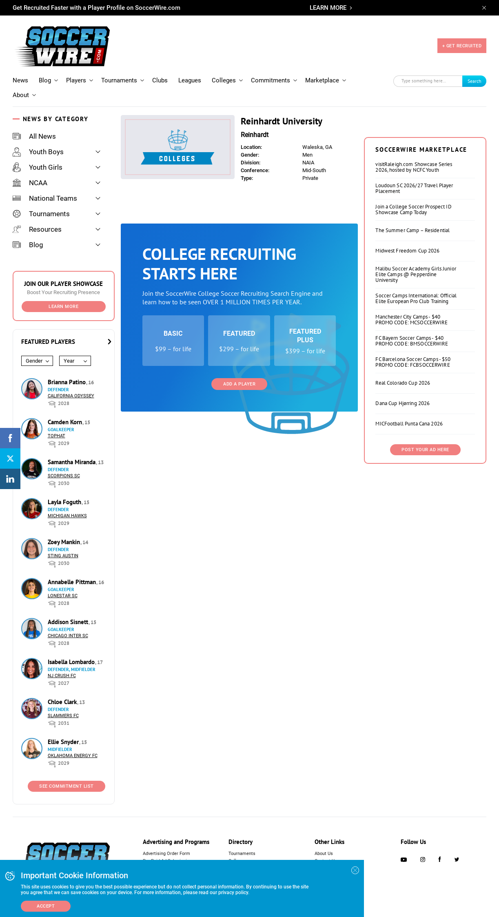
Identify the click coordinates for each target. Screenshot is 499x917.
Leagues (189, 80)
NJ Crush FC (62, 675)
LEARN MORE (328, 7)
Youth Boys (38, 152)
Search (474, 81)
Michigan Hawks (67, 515)
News (20, 80)
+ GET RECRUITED (462, 46)
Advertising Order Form (166, 853)
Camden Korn (66, 422)
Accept (46, 906)
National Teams (45, 198)
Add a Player (239, 384)
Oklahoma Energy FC (73, 755)
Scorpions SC (64, 475)
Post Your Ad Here (425, 449)
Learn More (63, 306)
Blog (45, 80)
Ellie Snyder (64, 742)
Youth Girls (37, 167)
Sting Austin (63, 555)
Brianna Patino (67, 382)
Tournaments (119, 80)
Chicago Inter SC (68, 635)
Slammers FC (63, 715)
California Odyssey (71, 396)
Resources (37, 229)
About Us (324, 853)
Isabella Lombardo (72, 662)
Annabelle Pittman (73, 582)
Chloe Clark (63, 702)
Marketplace (322, 80)
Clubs (160, 80)
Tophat (56, 436)
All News (34, 136)
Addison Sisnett (69, 622)
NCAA (30, 183)
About (21, 95)
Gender (34, 361)
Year (69, 361)
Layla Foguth (65, 502)
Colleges (224, 80)
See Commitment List (66, 786)
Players (76, 80)
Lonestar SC (63, 595)
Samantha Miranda (72, 462)
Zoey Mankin (65, 542)
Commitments (270, 80)
